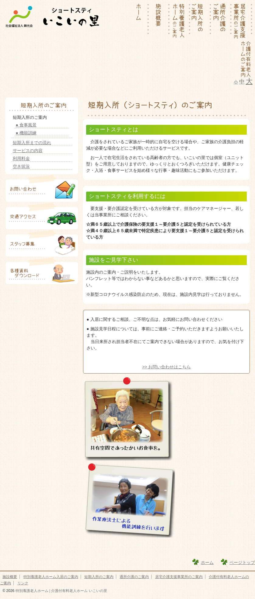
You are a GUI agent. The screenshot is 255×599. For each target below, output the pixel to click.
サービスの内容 (28, 150)
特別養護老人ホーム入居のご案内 (50, 577)
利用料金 (21, 158)
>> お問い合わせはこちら (166, 366)
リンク (22, 583)
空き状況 (21, 166)
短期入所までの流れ (32, 142)
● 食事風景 (26, 124)
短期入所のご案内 (99, 577)
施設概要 (9, 577)
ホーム (207, 562)
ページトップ (242, 562)
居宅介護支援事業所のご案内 (179, 577)
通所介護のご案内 (134, 577)
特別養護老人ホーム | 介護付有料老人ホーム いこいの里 (60, 591)
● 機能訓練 (26, 132)
